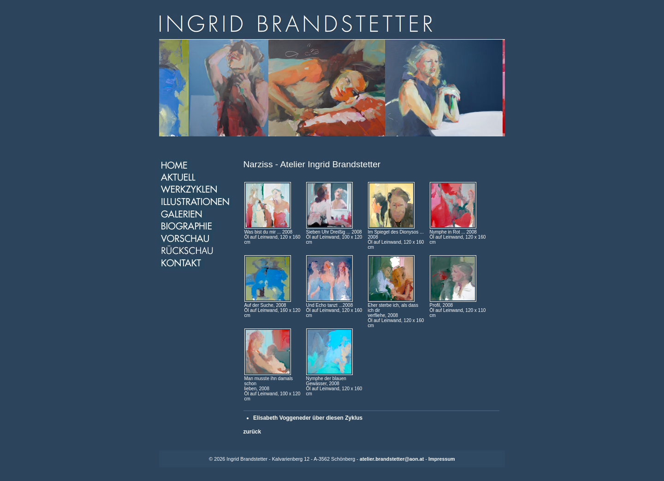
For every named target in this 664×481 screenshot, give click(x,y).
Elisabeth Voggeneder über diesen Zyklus (307, 418)
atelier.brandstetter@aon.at (392, 459)
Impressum (441, 459)
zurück (252, 431)
